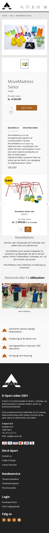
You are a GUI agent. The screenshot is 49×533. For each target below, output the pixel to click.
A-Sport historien (9, 464)
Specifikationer (30, 128)
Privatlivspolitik (9, 487)
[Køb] (28, 229)
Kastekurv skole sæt (24, 211)
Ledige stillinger (9, 460)
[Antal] (12, 108)
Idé (5, 286)
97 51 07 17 (11, 433)
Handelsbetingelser (10, 483)
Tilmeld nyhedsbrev (10, 479)
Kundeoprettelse (9, 502)
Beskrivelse (13, 128)
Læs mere (12, 167)
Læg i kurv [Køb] (26, 108)
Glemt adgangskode (10, 506)
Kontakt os (7, 456)
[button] (2, 204)
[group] (24, 298)
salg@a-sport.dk (14, 436)
